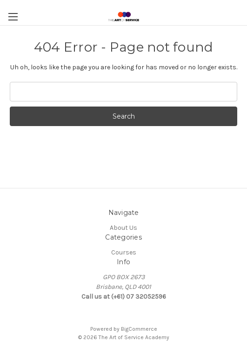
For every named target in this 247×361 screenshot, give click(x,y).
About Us (123, 228)
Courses (123, 252)
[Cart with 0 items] (242, 12)
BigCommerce (139, 329)
